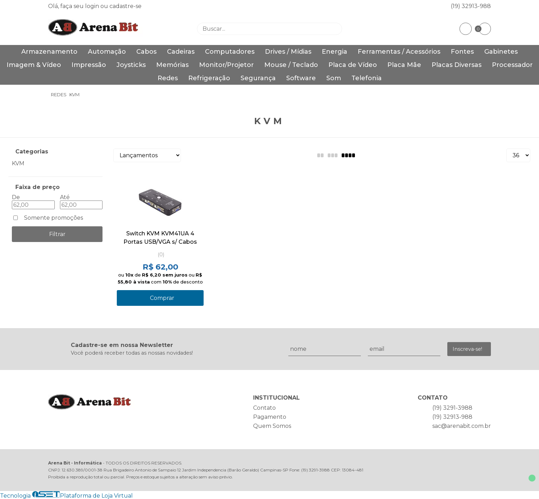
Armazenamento (49, 51)
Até (65, 197)
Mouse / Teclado (291, 65)
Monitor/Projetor (226, 65)
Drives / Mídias (288, 51)
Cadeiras (181, 51)
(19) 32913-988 (471, 6)
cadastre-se (125, 6)
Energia (334, 51)
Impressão (88, 65)
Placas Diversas (456, 65)
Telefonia (366, 78)
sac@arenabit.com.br (461, 426)
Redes (168, 78)
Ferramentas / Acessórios (399, 51)
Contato (264, 408)
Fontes (462, 51)
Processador (512, 65)
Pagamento (269, 417)
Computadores (230, 51)
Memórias (172, 65)
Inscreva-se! (467, 349)
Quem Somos (272, 426)
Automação (107, 51)
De (16, 197)
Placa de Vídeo (352, 65)
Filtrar (57, 234)
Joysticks (131, 65)
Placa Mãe (404, 65)
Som (333, 78)
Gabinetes (501, 51)
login (92, 6)
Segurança (258, 78)
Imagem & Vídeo (34, 65)
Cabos (146, 51)
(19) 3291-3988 (452, 408)
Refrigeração (209, 78)
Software (301, 78)
